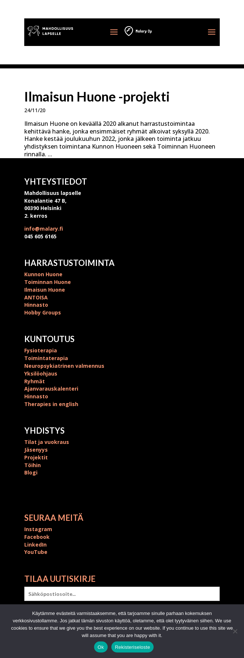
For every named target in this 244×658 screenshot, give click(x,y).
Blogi (30, 472)
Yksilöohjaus (40, 373)
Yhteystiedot (55, 181)
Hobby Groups (42, 312)
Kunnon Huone (43, 274)
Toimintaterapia (46, 358)
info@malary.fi (43, 228)
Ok (101, 647)
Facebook (37, 536)
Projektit (36, 457)
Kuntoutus (49, 339)
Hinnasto (36, 304)
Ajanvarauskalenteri (51, 388)
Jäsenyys (36, 449)
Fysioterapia (40, 350)
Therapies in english (51, 404)
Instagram (38, 529)
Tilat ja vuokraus (46, 441)
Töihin (32, 465)
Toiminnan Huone (47, 281)
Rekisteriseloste (132, 647)
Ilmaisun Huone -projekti (97, 96)
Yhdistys (44, 430)
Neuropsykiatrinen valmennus (64, 365)
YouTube (35, 551)
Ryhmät (34, 381)
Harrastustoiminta (69, 263)
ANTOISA (36, 297)
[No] (234, 631)
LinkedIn (35, 544)
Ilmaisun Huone (44, 289)
